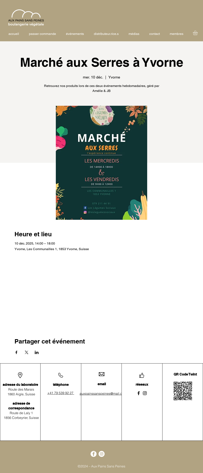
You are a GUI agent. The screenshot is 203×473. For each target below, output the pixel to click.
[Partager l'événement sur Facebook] (16, 352)
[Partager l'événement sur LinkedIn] (37, 352)
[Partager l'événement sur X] (27, 352)
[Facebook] (138, 393)
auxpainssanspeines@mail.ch (102, 393)
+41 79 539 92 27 (60, 393)
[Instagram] (144, 393)
